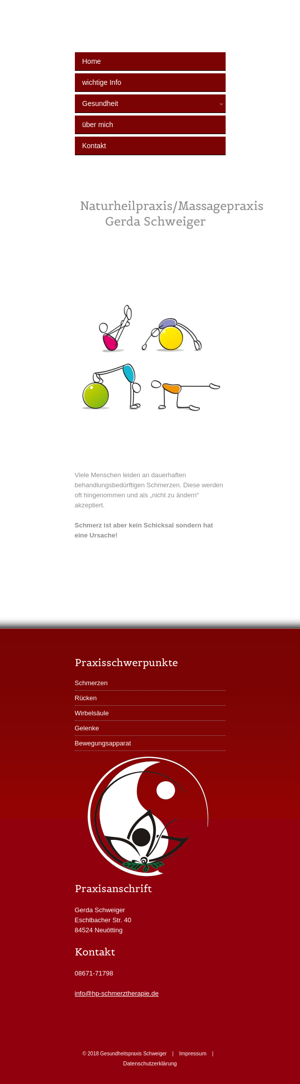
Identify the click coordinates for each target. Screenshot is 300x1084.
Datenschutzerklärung (150, 1063)
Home (91, 61)
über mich (97, 125)
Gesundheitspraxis (158, 30)
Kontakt (94, 146)
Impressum (192, 1053)
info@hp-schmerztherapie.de (117, 993)
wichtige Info (102, 82)
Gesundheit (154, 103)
